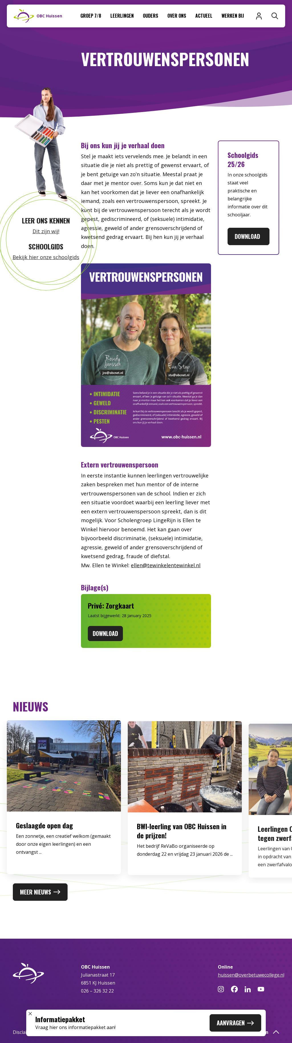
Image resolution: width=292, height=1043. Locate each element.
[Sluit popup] (30, 1014)
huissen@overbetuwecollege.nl (251, 975)
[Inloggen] (259, 16)
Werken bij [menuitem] (233, 15)
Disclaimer (24, 1032)
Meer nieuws (40, 892)
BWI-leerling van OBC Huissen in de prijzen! (181, 837)
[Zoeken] (274, 16)
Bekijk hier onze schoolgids (46, 257)
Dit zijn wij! (46, 231)
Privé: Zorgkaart (111, 605)
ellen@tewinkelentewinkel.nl (165, 565)
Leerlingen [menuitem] (122, 15)
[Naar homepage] (38, 16)
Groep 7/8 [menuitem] (90, 15)
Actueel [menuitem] (203, 15)
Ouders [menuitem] (150, 15)
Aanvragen (235, 1022)
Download (249, 236)
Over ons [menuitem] (176, 15)
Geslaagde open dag (44, 829)
